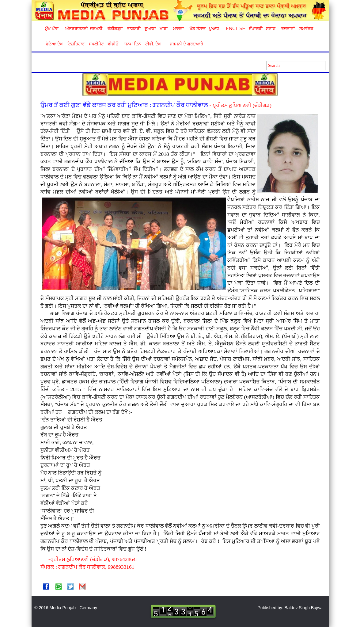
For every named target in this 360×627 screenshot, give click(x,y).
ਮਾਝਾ (164, 28)
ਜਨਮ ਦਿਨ (132, 44)
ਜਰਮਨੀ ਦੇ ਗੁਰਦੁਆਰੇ (184, 44)
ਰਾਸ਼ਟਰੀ (134, 28)
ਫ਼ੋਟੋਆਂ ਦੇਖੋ (54, 44)
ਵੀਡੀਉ (113, 44)
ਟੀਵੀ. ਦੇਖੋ (152, 44)
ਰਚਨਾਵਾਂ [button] (288, 28)
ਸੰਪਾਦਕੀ (256, 28)
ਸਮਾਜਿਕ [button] (306, 28)
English (235, 28)
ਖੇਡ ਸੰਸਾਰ (197, 28)
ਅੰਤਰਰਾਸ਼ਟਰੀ (75, 28)
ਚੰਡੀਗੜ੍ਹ (115, 28)
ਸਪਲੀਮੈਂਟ (96, 44)
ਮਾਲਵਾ (178, 28)
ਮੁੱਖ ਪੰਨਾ (52, 28)
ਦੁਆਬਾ (150, 28)
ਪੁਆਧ (214, 28)
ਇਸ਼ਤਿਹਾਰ (75, 44)
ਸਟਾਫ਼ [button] (270, 28)
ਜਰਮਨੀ (96, 28)
